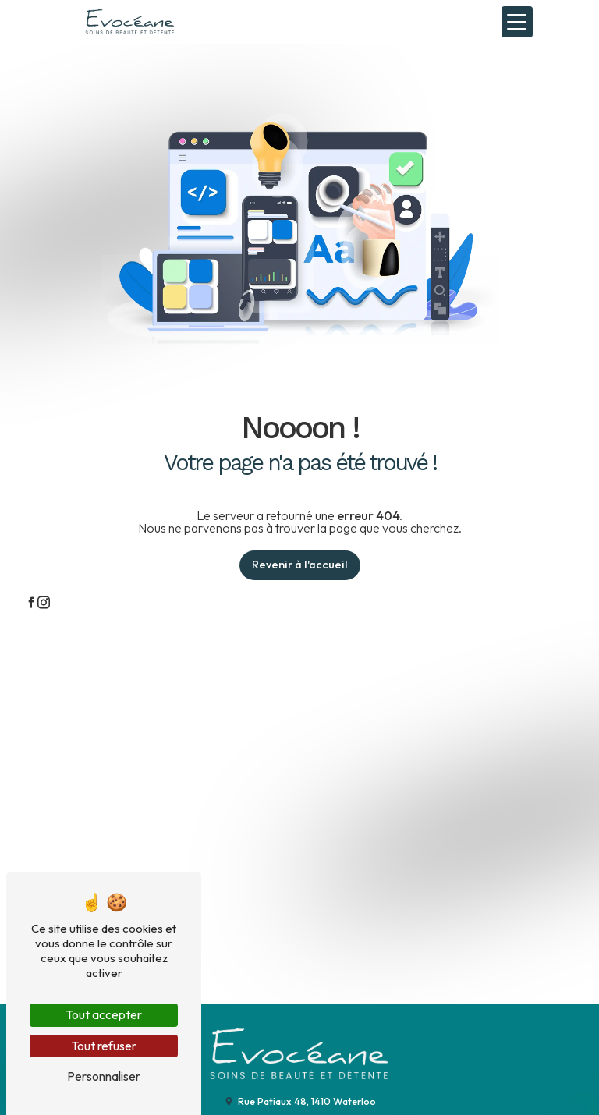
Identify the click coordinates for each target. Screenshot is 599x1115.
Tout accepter (104, 1014)
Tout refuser (103, 1045)
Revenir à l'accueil (300, 565)
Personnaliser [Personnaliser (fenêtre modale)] (103, 1076)
